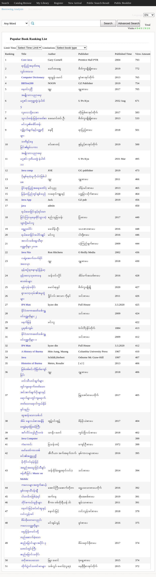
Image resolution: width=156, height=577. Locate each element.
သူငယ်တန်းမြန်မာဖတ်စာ (34, 118)
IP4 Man (26, 304)
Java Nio (26, 252)
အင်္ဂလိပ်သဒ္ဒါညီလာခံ (32, 432)
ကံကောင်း (26, 444)
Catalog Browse (22, 2)
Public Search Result (98, 2)
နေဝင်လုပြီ (26, 89)
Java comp (27, 170)
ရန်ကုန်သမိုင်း (28, 287)
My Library (42, 2)
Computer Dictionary (32, 77)
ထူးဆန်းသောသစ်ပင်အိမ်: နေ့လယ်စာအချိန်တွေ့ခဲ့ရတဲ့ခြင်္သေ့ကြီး (32, 421)
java (23, 205)
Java (23, 357)
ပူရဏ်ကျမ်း (27, 328)
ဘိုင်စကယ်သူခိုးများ (31, 502)
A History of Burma (32, 351)
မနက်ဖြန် (26, 322)
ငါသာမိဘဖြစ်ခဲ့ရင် (30, 496)
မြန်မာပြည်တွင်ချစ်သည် (33, 193)
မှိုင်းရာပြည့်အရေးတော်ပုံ (34, 187)
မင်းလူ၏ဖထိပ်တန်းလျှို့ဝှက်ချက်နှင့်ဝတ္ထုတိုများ (31, 130)
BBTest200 (27, 83)
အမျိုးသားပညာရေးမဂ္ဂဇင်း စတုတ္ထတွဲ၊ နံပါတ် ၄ (32, 100)
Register (58, 2)
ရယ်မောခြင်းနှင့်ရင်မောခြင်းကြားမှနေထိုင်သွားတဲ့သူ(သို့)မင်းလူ (33, 217)
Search (5, 2)
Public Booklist (122, 2)
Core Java (26, 59)
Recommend (35, 9)
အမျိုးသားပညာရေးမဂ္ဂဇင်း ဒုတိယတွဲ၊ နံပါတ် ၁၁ (32, 159)
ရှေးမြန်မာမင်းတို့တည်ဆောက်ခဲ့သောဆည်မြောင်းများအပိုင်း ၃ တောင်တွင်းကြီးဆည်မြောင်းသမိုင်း (33, 543)
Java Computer (29, 438)
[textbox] (66, 23)
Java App (26, 199)
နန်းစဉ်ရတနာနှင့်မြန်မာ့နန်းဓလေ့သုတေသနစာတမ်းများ (32, 275)
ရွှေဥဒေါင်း (26, 228)
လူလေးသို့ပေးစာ (30, 112)
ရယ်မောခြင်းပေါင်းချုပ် (33, 234)
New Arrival (75, 2)
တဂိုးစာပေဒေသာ (30, 560)
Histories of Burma (31, 363)
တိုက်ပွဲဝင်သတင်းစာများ (33, 566)
